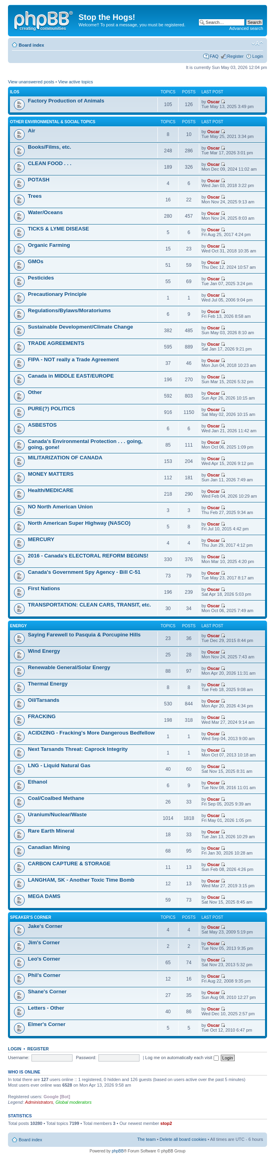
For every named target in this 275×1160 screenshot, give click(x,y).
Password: (86, 1057)
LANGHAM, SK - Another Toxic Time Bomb (81, 880)
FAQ (214, 56)
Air (31, 131)
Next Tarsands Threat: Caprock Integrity (78, 749)
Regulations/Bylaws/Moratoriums (69, 310)
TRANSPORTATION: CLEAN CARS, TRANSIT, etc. (89, 605)
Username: (18, 1057)
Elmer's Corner (46, 1024)
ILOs (14, 92)
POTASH (38, 180)
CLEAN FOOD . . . (49, 163)
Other (35, 392)
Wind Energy (44, 651)
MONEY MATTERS (51, 474)
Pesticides (41, 278)
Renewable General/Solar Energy (69, 667)
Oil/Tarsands (43, 700)
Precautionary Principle (57, 294)
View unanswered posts (31, 81)
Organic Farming (49, 245)
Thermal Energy (48, 684)
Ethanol (37, 782)
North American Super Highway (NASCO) (79, 523)
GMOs (35, 261)
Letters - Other (46, 1008)
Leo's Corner (44, 959)
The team (146, 1139)
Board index (31, 45)
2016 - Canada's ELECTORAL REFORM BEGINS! (88, 556)
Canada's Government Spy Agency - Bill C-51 (84, 572)
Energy (18, 626)
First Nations (44, 588)
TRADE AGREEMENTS (56, 343)
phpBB (118, 1151)
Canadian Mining (49, 847)
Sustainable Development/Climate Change (80, 327)
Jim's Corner (44, 942)
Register (235, 56)
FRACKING (42, 716)
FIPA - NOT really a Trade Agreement (73, 359)
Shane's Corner (47, 992)
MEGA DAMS (44, 896)
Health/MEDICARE (50, 490)
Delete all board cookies (183, 1139)
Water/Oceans (45, 212)
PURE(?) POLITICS (51, 409)
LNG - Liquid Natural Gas (59, 765)
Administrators (39, 1102)
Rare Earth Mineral (51, 831)
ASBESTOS (42, 425)
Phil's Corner (44, 975)
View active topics (75, 81)
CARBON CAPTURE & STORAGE (69, 864)
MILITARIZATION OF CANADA (65, 458)
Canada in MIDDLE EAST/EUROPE (71, 376)
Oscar (213, 101)
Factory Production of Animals (66, 101)
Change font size (257, 43)
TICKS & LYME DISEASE (58, 229)
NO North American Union (60, 507)
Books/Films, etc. (49, 147)
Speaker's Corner (30, 917)
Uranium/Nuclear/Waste (57, 814)
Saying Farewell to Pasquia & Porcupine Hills (84, 635)
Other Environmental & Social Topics (52, 122)
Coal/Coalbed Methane (56, 798)
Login (257, 56)
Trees (34, 196)
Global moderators (73, 1102)
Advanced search (246, 28)
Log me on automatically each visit (181, 1057)
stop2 (166, 1123)
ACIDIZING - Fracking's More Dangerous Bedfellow (91, 733)
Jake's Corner (45, 926)
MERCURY (41, 539)
